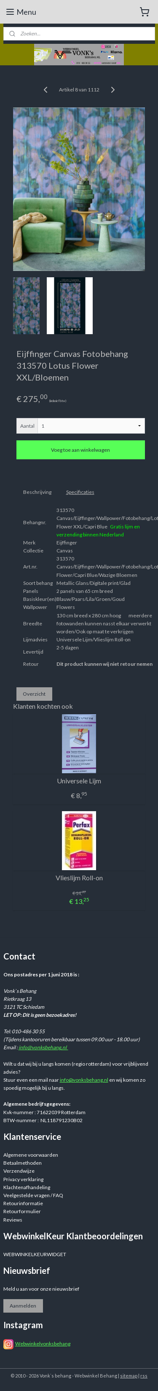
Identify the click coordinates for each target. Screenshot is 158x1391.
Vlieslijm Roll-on (79, 878)
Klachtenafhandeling (26, 1187)
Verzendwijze (19, 1171)
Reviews (12, 1220)
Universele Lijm (79, 781)
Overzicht (34, 694)
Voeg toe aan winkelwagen (80, 450)
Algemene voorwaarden (30, 1155)
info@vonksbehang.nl (43, 1047)
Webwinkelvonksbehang (42, 1343)
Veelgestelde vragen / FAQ (33, 1195)
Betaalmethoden (22, 1163)
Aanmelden (23, 1306)
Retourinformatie (23, 1203)
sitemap (128, 1375)
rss (143, 1375)
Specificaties (80, 492)
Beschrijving (37, 492)
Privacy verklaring (23, 1179)
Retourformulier (22, 1211)
